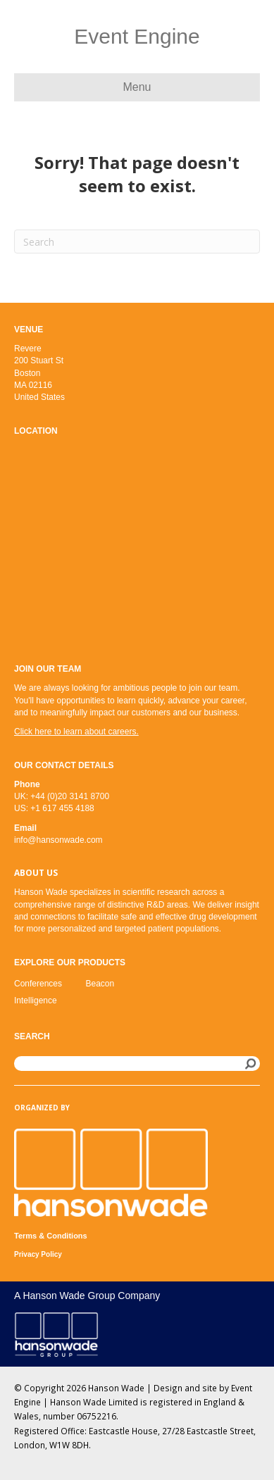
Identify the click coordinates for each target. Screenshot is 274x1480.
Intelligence (35, 1000)
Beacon (100, 984)
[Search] (137, 241)
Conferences (38, 984)
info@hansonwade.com (58, 840)
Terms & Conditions (50, 1235)
